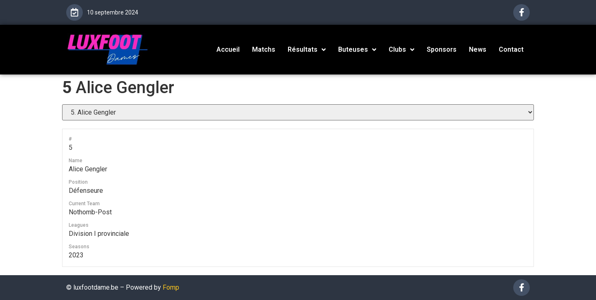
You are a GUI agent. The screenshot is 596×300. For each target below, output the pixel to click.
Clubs (401, 49)
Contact (511, 49)
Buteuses (357, 49)
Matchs (263, 49)
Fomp (171, 287)
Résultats (307, 49)
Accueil (228, 49)
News (477, 49)
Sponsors (442, 49)
